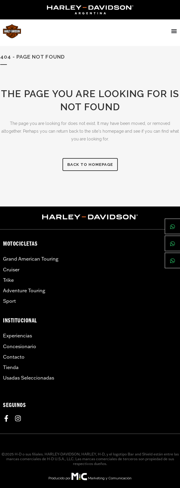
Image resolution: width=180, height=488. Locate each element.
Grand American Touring (30, 259)
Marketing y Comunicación (110, 478)
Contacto (14, 357)
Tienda (11, 367)
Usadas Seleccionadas (28, 378)
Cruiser (11, 270)
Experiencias (17, 336)
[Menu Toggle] (174, 31)
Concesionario (19, 346)
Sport (9, 301)
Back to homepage (90, 164)
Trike (8, 280)
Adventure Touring (24, 290)
